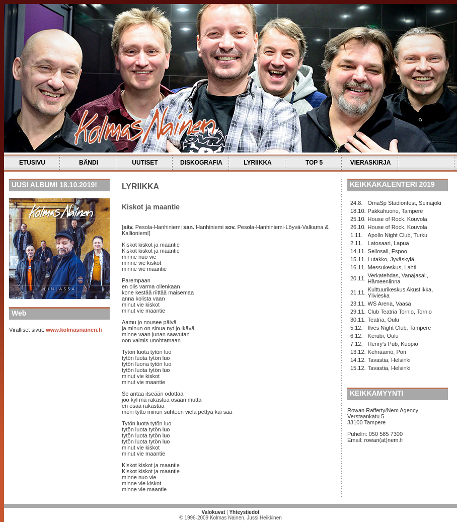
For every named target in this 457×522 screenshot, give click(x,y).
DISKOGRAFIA (201, 162)
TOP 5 (314, 162)
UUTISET (145, 162)
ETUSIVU (32, 162)
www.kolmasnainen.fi (74, 330)
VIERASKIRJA (370, 162)
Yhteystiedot (244, 512)
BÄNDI (88, 162)
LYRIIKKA (258, 162)
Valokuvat (213, 512)
